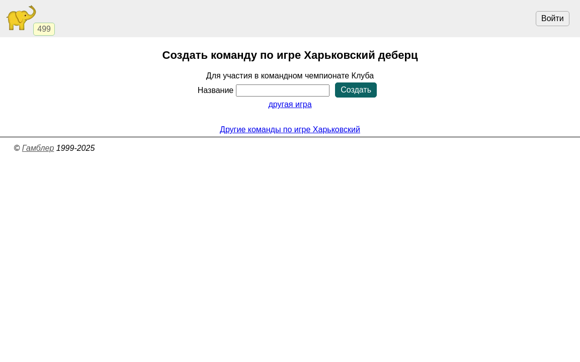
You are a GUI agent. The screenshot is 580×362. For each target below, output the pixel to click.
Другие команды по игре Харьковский (290, 129)
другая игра (289, 104)
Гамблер (38, 148)
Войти (552, 18)
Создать (356, 89)
